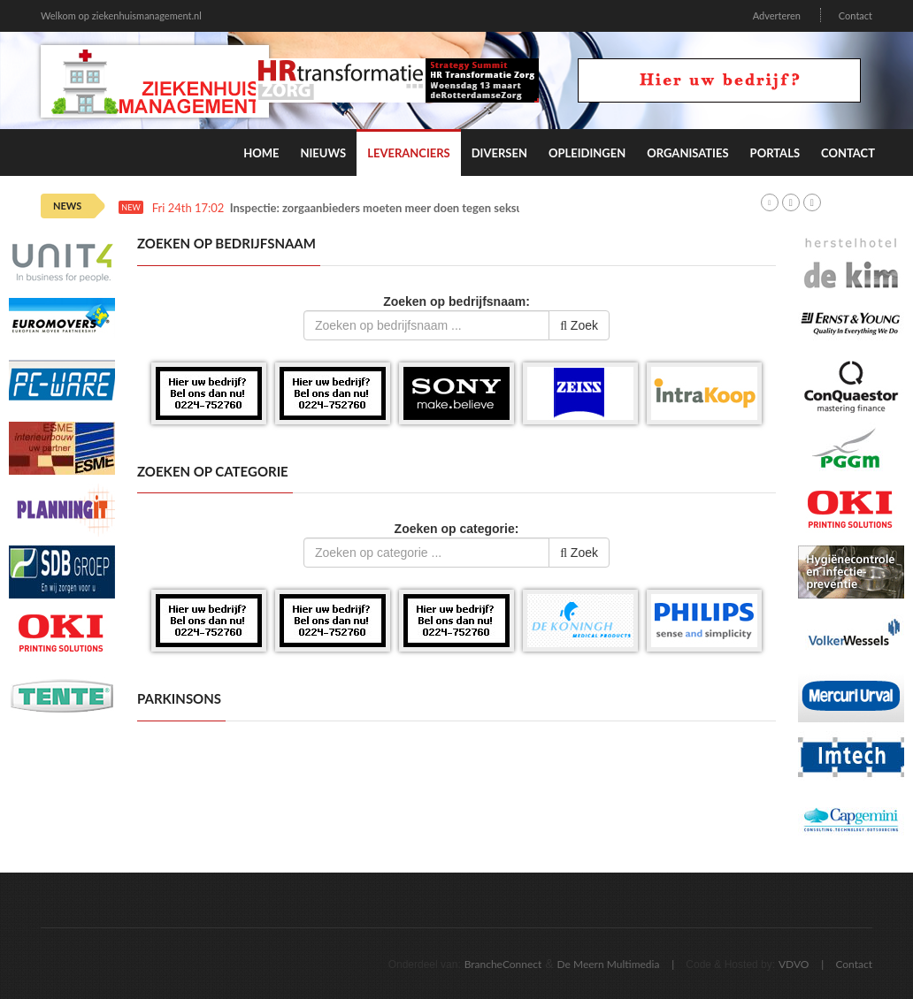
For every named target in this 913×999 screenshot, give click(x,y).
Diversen (499, 153)
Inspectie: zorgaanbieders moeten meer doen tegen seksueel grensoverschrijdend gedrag (456, 208)
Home (261, 153)
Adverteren (777, 15)
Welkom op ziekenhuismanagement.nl (121, 15)
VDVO (794, 964)
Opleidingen (587, 153)
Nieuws (323, 153)
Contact (855, 15)
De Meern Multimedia (608, 964)
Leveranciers (408, 153)
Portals (775, 153)
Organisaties (687, 153)
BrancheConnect (503, 964)
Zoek (579, 325)
